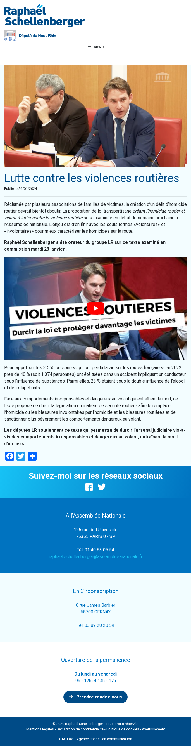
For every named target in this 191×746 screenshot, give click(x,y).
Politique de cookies (122, 729)
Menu (95, 47)
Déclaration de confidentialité (80, 729)
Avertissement (153, 729)
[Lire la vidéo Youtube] (95, 308)
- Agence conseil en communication (95, 739)
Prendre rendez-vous (95, 697)
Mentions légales (40, 729)
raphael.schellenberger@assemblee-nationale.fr (95, 556)
